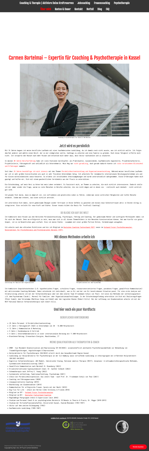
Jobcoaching (83, 3)
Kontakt (78, 9)
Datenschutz (17, 446)
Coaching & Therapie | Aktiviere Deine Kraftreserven (47, 3)
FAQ (107, 9)
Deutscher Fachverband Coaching (38, 395)
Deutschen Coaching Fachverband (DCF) (79, 227)
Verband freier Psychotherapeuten (39, 392)
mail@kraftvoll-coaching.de (58, 418)
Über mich (45, 9)
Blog (99, 9)
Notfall (90, 9)
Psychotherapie (122, 3)
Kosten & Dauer (63, 9)
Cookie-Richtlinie (28, 446)
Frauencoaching (102, 3)
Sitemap (38, 446)
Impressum (8, 446)
